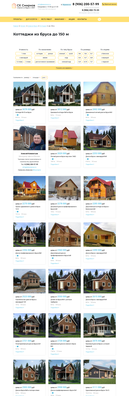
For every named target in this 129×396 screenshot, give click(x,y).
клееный (62, 53)
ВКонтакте (37, 170)
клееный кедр (66, 62)
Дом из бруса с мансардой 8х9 (96, 156)
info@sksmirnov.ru (44, 4)
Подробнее (20, 120)
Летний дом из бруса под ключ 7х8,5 (63, 156)
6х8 (91, 58)
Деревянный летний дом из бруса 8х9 (99, 112)
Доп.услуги (32, 19)
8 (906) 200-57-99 (86, 4)
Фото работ (46, 19)
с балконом (105, 53)
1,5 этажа (19, 62)
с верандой (105, 58)
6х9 (79, 62)
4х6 (79, 53)
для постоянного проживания (45, 62)
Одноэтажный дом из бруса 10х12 (97, 390)
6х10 (85, 62)
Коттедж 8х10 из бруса (23, 112)
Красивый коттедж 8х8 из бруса (62, 112)
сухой (71, 53)
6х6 (79, 58)
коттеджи (39, 53)
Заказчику (60, 19)
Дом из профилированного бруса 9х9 (63, 390)
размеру (27, 77)
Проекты (18, 19)
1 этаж (24, 53)
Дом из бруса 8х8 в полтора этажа (27, 390)
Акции (72, 19)
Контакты (82, 19)
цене (44, 77)
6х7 (85, 58)
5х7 (91, 53)
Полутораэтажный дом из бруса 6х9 (28, 344)
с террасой (105, 62)
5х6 (85, 53)
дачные (50, 53)
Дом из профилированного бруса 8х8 (28, 253)
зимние (45, 58)
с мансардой (23, 58)
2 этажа (28, 62)
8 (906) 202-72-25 (90, 10)
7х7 (91, 62)
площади (36, 77)
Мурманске (67, 5)
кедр (66, 58)
